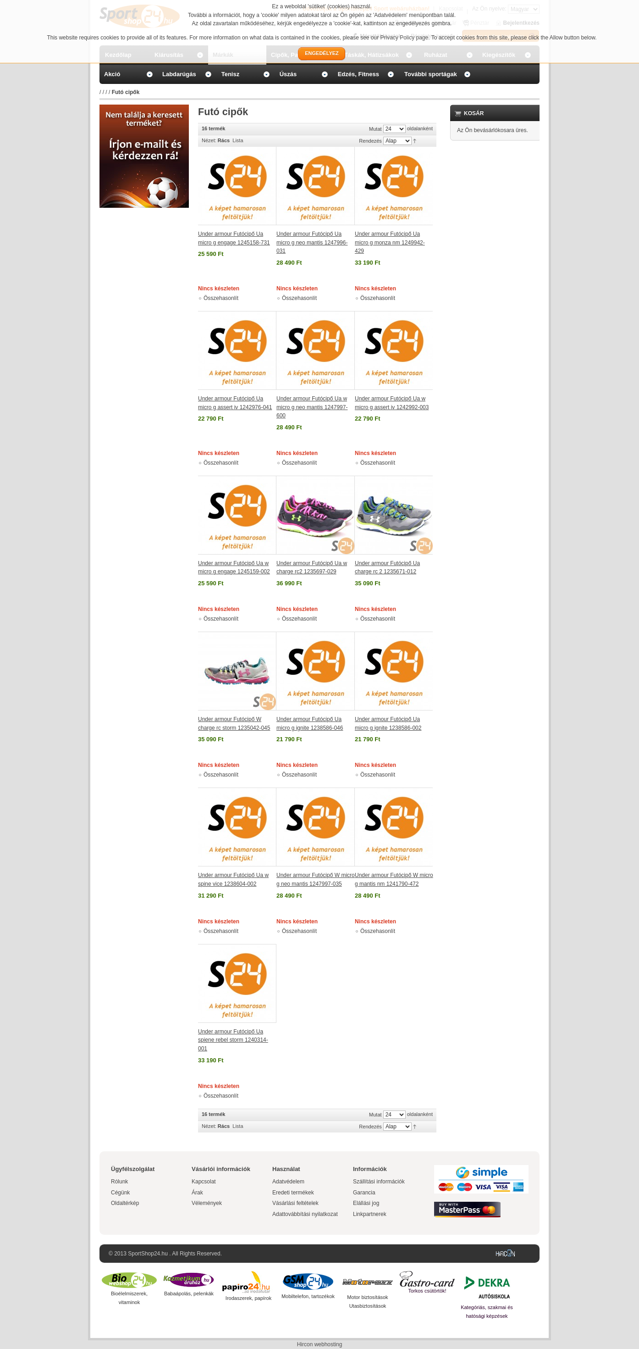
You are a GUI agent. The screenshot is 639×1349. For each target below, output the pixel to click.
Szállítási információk (379, 1181)
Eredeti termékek (293, 1192)
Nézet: (209, 140)
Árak (197, 1192)
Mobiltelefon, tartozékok (308, 1296)
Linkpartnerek (369, 1214)
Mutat (375, 129)
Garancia (364, 1192)
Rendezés (370, 141)
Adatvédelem (288, 1181)
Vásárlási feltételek (295, 1203)
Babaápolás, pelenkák (189, 1293)
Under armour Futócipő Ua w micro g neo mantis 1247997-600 (311, 407)
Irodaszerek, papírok (248, 1298)
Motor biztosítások (367, 1297)
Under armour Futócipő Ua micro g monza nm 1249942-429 (390, 242)
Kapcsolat (204, 1181)
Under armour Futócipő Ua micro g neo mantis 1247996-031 (311, 242)
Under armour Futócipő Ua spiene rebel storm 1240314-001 (233, 1040)
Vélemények (207, 1203)
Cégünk (120, 1192)
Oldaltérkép (125, 1203)
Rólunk (119, 1181)
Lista (237, 140)
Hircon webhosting (319, 1344)
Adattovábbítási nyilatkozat (305, 1214)
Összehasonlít (221, 298)
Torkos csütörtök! (427, 1290)
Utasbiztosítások (367, 1306)
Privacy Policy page (404, 37)
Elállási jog (366, 1203)
